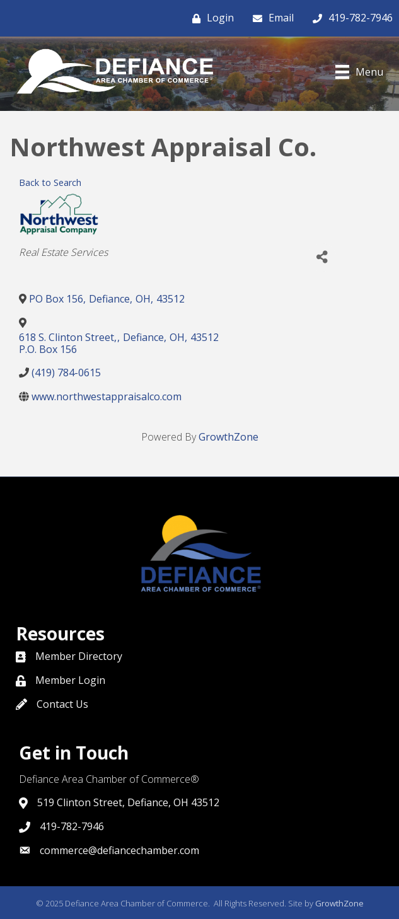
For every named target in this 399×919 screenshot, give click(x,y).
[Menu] (359, 72)
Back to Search (50, 182)
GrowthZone (228, 437)
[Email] (270, 18)
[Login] (210, 18)
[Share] (322, 257)
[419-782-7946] (349, 18)
